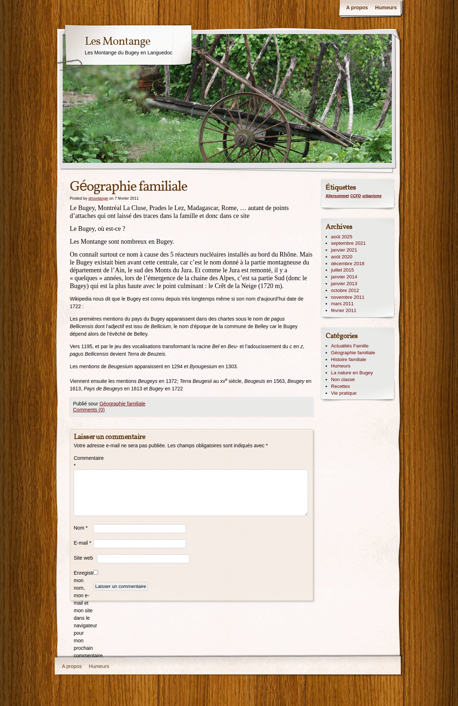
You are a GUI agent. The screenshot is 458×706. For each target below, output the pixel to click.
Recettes (340, 386)
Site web (83, 558)
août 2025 (341, 236)
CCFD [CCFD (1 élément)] (355, 196)
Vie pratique (343, 393)
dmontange (98, 198)
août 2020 (341, 256)
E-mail (82, 543)
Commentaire (83, 461)
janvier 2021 (344, 250)
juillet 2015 (342, 270)
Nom (81, 528)
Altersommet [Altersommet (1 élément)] (337, 196)
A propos (357, 7)
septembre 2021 (348, 243)
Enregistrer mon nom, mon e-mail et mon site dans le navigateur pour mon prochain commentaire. (83, 614)
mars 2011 (342, 303)
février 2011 (343, 310)
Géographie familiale (122, 403)
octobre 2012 (345, 290)
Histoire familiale (348, 359)
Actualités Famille (350, 346)
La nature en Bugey (352, 372)
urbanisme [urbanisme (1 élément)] (372, 196)
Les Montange (117, 42)
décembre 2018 (347, 263)
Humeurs (386, 7)
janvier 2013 (344, 283)
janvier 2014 (344, 276)
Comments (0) (89, 410)
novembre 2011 (347, 297)
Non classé (343, 379)
